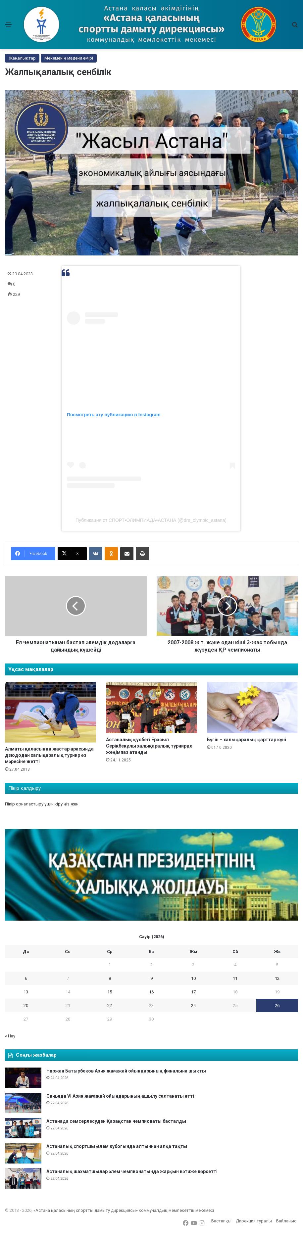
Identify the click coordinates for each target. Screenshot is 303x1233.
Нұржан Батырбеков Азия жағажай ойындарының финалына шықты (126, 1070)
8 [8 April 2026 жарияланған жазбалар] (110, 978)
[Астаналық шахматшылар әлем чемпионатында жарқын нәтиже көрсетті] (23, 1178)
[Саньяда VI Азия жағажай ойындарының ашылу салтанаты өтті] (23, 1103)
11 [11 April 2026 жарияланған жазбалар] (235, 978)
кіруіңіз (62, 803)
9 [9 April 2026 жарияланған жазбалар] (151, 978)
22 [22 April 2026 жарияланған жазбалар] (109, 1005)
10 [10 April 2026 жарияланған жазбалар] (193, 978)
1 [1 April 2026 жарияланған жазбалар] (110, 964)
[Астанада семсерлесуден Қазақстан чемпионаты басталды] (23, 1128)
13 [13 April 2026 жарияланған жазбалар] (26, 991)
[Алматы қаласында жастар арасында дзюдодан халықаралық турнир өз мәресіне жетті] (50, 712)
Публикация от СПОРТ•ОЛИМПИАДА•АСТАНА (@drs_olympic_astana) (151, 520)
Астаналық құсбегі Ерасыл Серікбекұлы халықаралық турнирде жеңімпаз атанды (149, 746)
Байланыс (286, 1220)
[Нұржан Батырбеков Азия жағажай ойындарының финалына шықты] (23, 1078)
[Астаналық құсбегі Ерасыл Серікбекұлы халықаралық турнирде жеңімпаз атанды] (151, 707)
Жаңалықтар (22, 58)
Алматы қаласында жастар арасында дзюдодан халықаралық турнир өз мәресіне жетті (49, 755)
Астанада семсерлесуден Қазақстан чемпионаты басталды (116, 1121)
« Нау (10, 1035)
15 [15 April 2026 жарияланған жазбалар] (109, 991)
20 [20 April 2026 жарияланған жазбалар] (26, 1005)
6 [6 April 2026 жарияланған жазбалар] (26, 978)
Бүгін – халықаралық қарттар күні (246, 739)
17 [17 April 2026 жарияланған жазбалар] (193, 991)
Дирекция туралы (254, 1220)
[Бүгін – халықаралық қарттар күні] (252, 707)
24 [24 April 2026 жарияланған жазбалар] (193, 1005)
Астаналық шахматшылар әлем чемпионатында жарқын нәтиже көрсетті (132, 1171)
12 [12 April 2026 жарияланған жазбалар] (277, 978)
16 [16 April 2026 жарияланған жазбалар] (151, 991)
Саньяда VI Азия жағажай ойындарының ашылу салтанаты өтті (120, 1096)
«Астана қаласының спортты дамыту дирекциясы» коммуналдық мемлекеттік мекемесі (123, 1210)
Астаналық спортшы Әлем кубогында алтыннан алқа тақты (116, 1146)
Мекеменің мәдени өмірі (68, 58)
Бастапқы (221, 1220)
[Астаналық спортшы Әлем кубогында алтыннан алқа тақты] (23, 1153)
